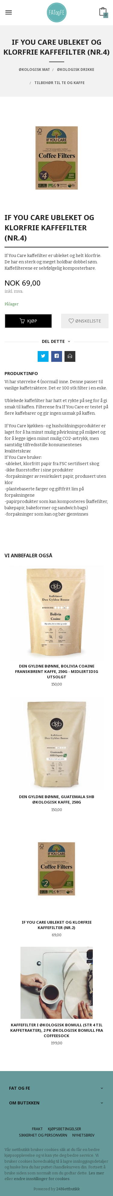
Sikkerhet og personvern (43, 1135)
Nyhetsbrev (83, 1135)
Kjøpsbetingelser (64, 1128)
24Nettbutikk (68, 1189)
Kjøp (28, 321)
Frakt (37, 1128)
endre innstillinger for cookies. (42, 1178)
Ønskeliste (85, 321)
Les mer (96, 1173)
